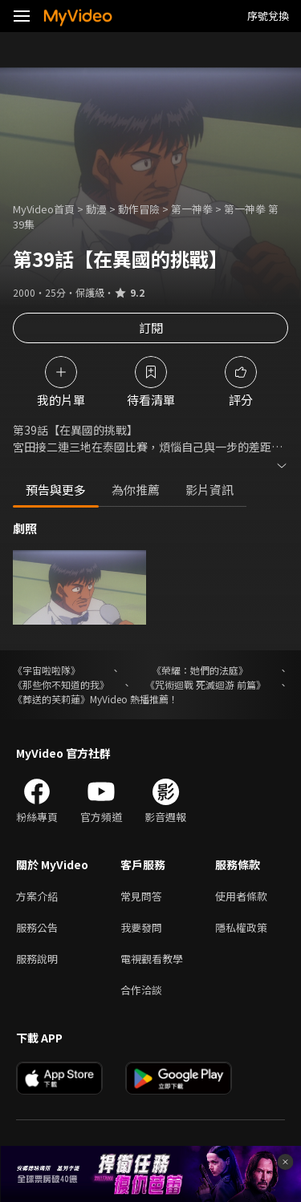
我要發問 (141, 927)
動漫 (96, 209)
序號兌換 (268, 15)
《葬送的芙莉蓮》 (51, 699)
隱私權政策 (241, 927)
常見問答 (141, 896)
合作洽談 (141, 990)
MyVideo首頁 (44, 209)
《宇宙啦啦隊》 (46, 670)
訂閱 (151, 327)
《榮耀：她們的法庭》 (200, 670)
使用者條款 (241, 896)
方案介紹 (37, 896)
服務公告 (37, 927)
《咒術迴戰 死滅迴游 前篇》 (205, 684)
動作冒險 (139, 209)
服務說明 (37, 958)
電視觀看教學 (151, 958)
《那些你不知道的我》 (61, 684)
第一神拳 (192, 209)
